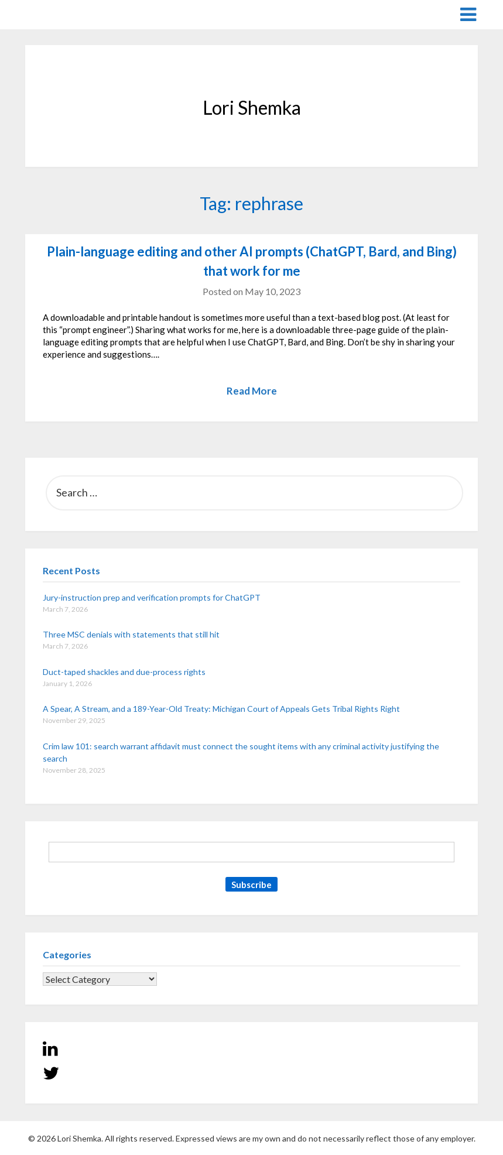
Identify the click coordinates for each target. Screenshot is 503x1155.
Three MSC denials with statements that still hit (131, 634)
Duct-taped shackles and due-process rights (124, 672)
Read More (252, 391)
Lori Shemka (60, 14)
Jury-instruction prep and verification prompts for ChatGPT (152, 597)
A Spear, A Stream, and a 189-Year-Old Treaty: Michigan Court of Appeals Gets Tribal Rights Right (221, 709)
